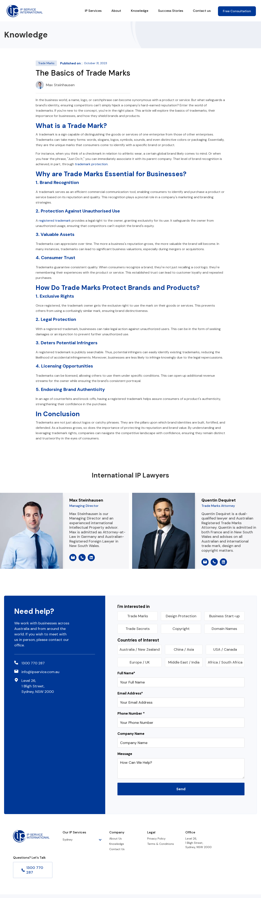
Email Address (130, 693)
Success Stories (170, 11)
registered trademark (55, 220)
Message (124, 754)
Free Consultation (237, 11)
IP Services (93, 11)
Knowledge (139, 11)
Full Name (126, 673)
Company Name (130, 734)
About (116, 11)
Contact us (202, 11)
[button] (84, 839)
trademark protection (91, 164)
